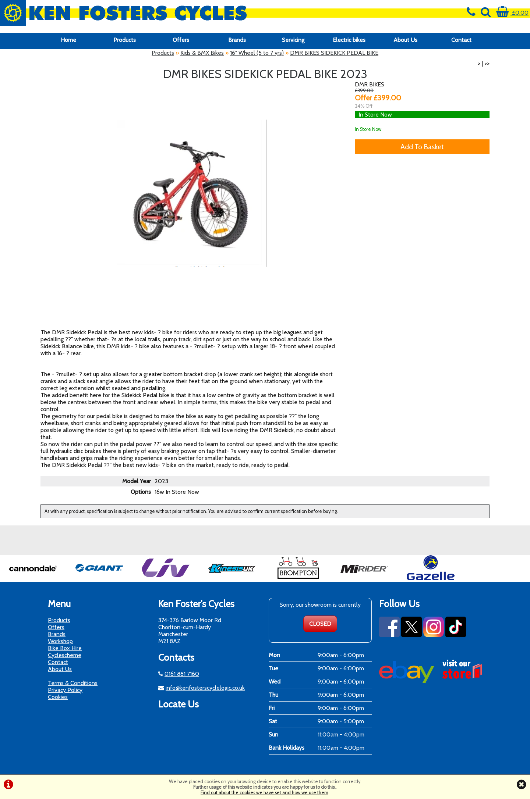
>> (487, 63)
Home (68, 39)
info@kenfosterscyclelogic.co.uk (205, 687)
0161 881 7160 (182, 673)
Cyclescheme (64, 655)
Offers (181, 39)
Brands (237, 39)
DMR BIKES (369, 84)
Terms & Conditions (73, 682)
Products (124, 39)
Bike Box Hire (65, 648)
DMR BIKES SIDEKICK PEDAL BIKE (334, 52)
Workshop (60, 641)
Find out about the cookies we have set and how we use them (264, 792)
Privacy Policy (65, 689)
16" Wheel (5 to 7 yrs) (257, 52)
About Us (405, 39)
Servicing (293, 39)
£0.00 (512, 12)
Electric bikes (349, 39)
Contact (461, 39)
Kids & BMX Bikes (202, 52)
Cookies (58, 696)
